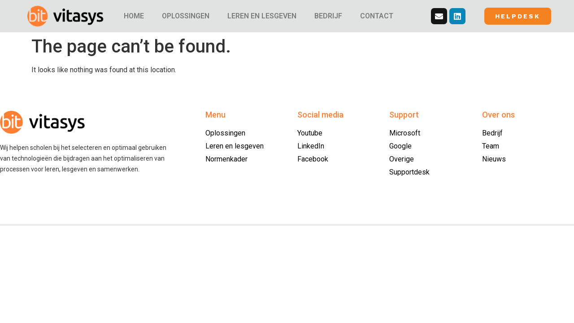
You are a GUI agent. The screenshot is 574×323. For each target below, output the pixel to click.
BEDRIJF (328, 16)
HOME (134, 16)
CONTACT (376, 16)
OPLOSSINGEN (185, 16)
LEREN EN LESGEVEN (261, 16)
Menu (215, 114)
